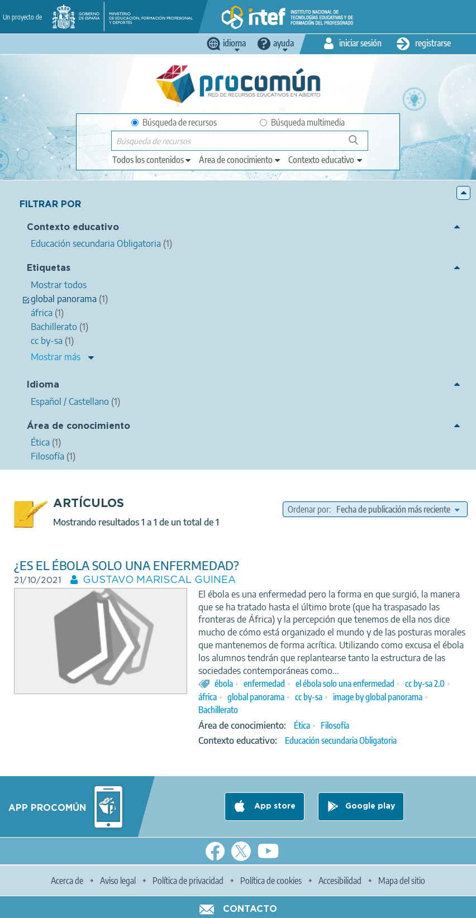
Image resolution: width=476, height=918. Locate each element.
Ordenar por (308, 509)
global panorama (255, 696)
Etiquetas (48, 268)
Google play (370, 806)
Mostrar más (55, 356)
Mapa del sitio (401, 880)
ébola (224, 683)
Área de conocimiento (78, 426)
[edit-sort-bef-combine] (398, 509)
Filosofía (335, 725)
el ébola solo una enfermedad (345, 683)
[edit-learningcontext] (326, 159)
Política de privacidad (188, 880)
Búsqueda (359, 144)
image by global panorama (377, 696)
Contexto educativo (73, 227)
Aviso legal (118, 880)
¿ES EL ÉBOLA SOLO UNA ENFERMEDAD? (126, 565)
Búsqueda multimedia (302, 122)
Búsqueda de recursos (174, 122)
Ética (302, 725)
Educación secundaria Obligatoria (341, 740)
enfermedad (264, 683)
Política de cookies (271, 880)
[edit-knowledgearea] (240, 159)
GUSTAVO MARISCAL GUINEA (159, 580)
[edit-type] (152, 159)
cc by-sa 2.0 (425, 683)
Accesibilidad (339, 880)
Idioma (43, 385)
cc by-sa (308, 696)
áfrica (207, 696)
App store (274, 806)
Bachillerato (218, 709)
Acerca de (67, 880)
